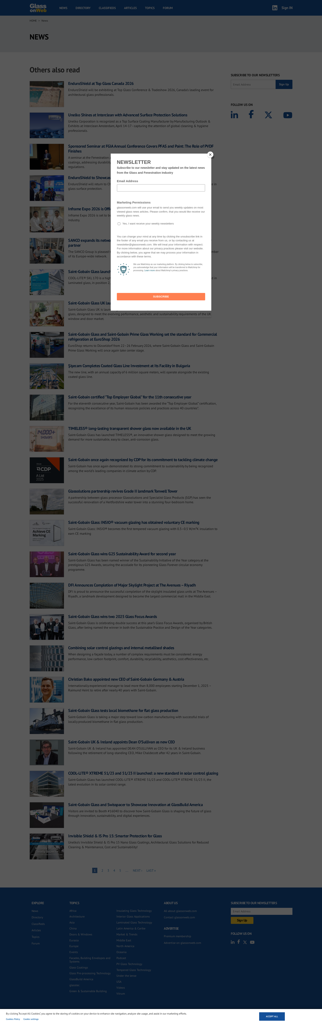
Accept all (272, 1016)
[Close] (210, 155)
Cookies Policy (13, 1019)
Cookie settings (31, 1019)
